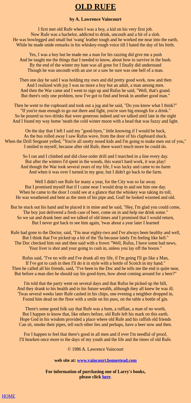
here (106, 376)
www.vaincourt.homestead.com (107, 360)
